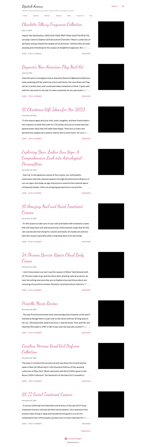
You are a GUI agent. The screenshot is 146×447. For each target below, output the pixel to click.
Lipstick (34, 15)
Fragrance (78, 15)
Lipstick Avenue (32, 6)
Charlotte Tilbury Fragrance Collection (52, 24)
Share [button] (24, 53)
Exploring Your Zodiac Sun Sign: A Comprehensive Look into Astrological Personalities (52, 157)
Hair (89, 15)
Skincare (46, 15)
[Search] (114, 6)
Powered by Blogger (73, 439)
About (24, 15)
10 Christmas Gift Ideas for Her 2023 (53, 109)
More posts (85, 431)
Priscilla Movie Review (40, 303)
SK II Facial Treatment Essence (47, 394)
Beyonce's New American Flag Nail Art (52, 67)
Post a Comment (35, 53)
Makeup (57, 15)
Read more (86, 53)
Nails (68, 15)
